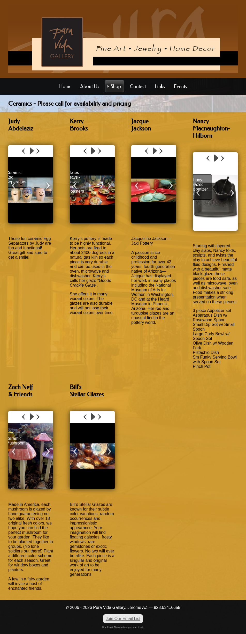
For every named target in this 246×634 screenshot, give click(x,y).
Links (160, 86)
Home (65, 86)
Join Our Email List (123, 618)
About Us (89, 86)
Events (180, 86)
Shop (116, 86)
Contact (138, 86)
